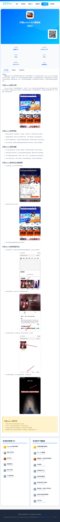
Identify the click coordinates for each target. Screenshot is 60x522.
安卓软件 (45, 4)
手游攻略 (52, 4)
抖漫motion (6, 85)
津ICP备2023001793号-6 (44, 517)
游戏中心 (30, 4)
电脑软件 (37, 4)
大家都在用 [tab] (21, 70)
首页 (17, 4)
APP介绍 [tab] (6, 70)
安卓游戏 (23, 4)
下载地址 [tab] (13, 70)
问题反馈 (54, 517)
